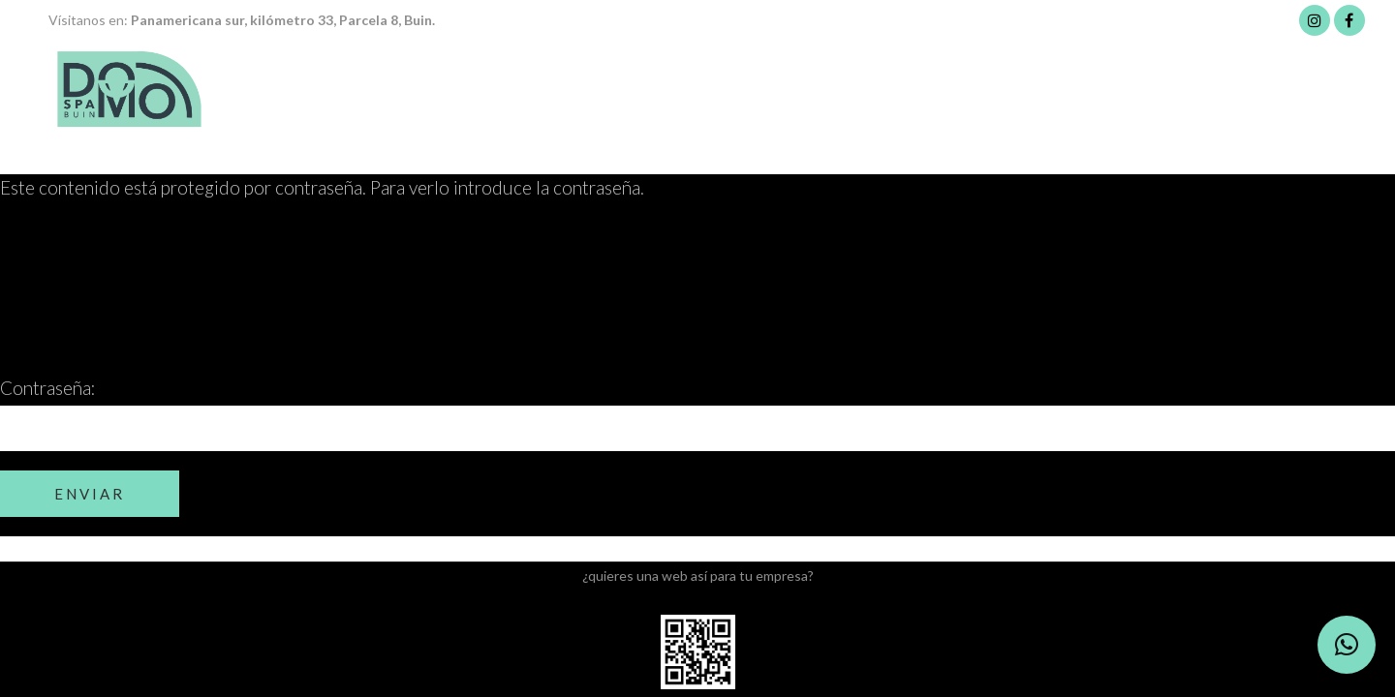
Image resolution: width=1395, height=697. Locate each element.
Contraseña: (697, 414)
